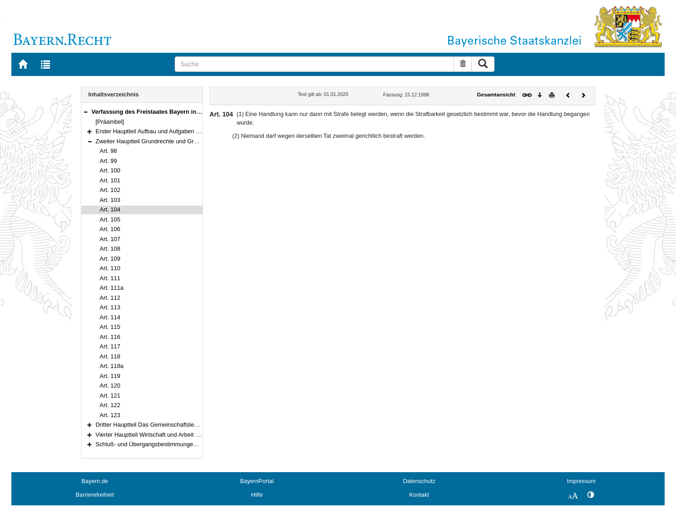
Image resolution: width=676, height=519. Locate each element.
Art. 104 (110, 209)
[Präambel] (110, 121)
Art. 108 (110, 248)
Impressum (581, 481)
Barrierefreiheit (95, 494)
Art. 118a (112, 366)
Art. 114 (110, 317)
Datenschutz (419, 481)
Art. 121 (110, 395)
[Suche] (314, 64)
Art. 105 (110, 219)
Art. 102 (110, 189)
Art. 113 (110, 307)
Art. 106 (110, 229)
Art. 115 (110, 326)
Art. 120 (110, 385)
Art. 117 (110, 346)
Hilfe (257, 494)
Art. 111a (112, 287)
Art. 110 (110, 268)
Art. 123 (110, 415)
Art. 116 (110, 336)
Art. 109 (110, 258)
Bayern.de (94, 481)
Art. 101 (110, 180)
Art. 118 (110, 356)
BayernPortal (257, 481)
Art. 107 (110, 239)
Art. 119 (110, 376)
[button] (85, 111)
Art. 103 (110, 200)
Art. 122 (110, 405)
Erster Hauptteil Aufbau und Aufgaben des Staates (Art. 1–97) (176, 131)
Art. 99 (108, 160)
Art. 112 (110, 297)
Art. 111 (110, 278)
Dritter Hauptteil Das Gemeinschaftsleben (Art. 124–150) (169, 424)
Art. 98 (108, 150)
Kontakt (419, 494)
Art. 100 (110, 170)
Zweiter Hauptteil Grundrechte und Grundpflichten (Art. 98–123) (179, 141)
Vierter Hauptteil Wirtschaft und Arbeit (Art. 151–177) (164, 434)
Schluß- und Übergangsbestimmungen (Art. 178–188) (166, 444)
